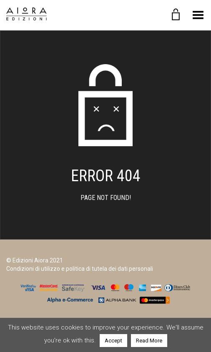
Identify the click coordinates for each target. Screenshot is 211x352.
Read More (149, 340)
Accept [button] (113, 340)
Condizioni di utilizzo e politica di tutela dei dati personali (79, 268)
